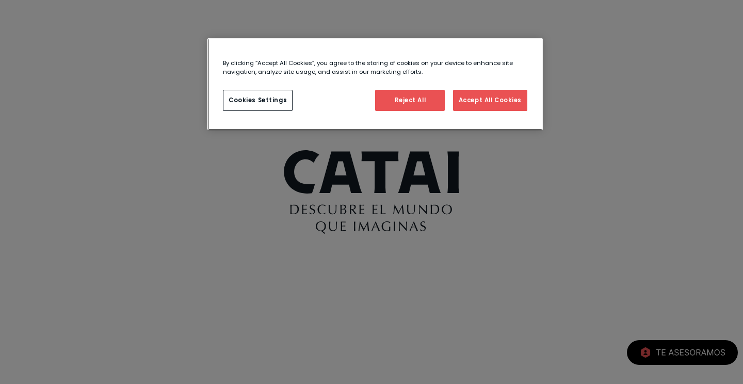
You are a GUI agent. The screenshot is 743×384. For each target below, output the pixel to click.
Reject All (410, 100)
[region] (375, 84)
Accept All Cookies (490, 100)
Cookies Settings (258, 100)
